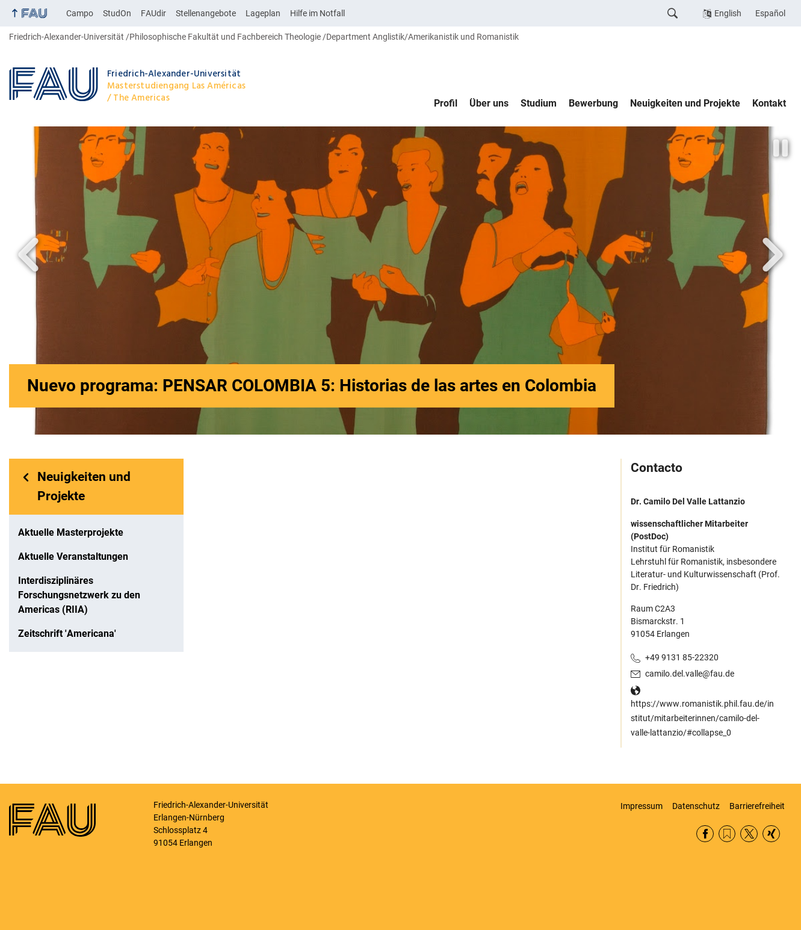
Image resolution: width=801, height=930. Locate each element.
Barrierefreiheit (757, 806)
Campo (79, 13)
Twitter (749, 834)
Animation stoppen (782, 148)
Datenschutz (696, 806)
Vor (28, 254)
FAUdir (153, 13)
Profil (445, 103)
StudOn (117, 13)
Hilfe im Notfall (317, 13)
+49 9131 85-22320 (682, 657)
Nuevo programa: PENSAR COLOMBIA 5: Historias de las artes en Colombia (311, 385)
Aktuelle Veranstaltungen (73, 556)
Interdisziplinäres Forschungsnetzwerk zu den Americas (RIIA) (79, 595)
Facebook (705, 834)
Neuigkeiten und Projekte (685, 103)
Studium (539, 103)
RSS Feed (727, 834)
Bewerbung (593, 103)
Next (772, 254)
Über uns (489, 103)
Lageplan (263, 13)
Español (770, 13)
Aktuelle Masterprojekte (70, 532)
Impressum (641, 806)
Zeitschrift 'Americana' (67, 633)
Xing (771, 834)
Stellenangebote (206, 13)
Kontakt (769, 103)
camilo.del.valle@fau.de (689, 673)
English (727, 13)
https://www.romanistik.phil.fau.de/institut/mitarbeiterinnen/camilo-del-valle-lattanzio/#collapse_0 (702, 718)
